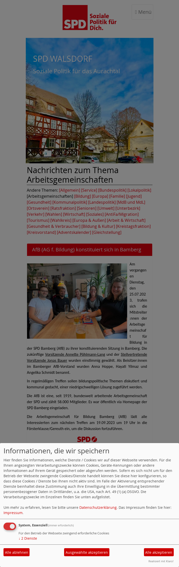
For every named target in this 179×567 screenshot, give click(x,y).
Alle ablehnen (16, 552)
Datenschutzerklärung (98, 507)
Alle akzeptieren (158, 552)
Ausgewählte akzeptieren (87, 552)
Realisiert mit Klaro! (160, 561)
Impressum (13, 512)
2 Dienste (28, 538)
